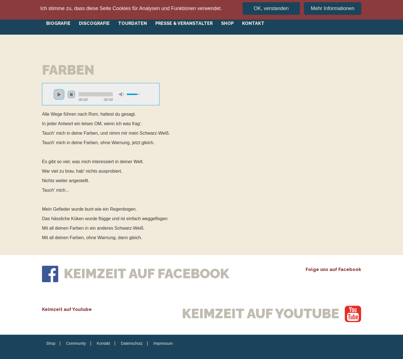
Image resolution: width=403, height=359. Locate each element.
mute (121, 94)
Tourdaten (132, 23)
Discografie (94, 23)
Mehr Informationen (332, 7)
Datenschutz (132, 343)
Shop (227, 23)
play (59, 94)
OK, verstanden (271, 7)
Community (76, 343)
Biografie (58, 23)
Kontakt (253, 23)
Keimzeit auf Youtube (67, 309)
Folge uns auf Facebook (333, 269)
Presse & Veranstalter (184, 23)
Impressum (163, 343)
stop (71, 94)
